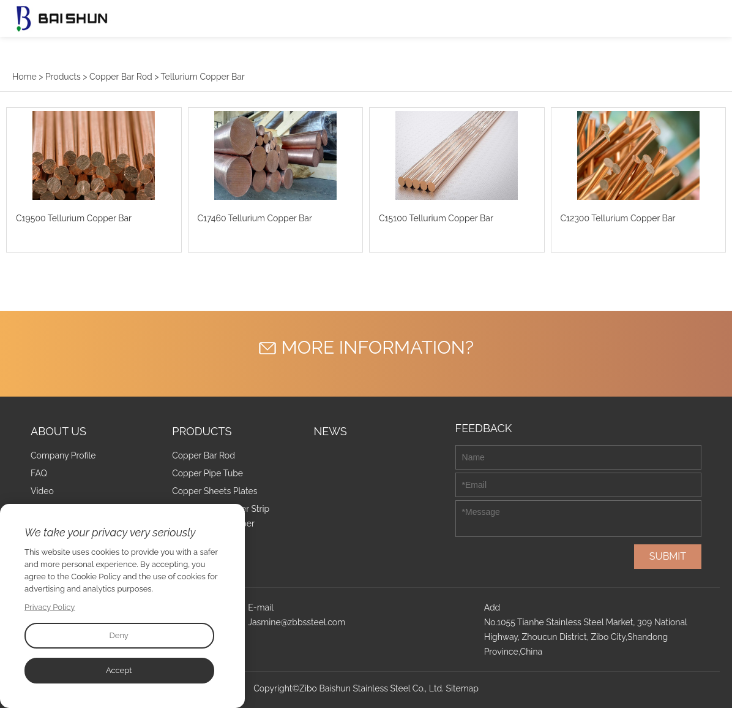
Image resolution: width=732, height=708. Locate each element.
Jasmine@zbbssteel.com (296, 622)
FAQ (39, 473)
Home (24, 77)
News (329, 431)
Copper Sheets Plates (214, 491)
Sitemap (462, 688)
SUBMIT (667, 556)
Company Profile (63, 455)
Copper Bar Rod (120, 77)
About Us (58, 431)
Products (63, 77)
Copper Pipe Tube (207, 473)
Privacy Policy (49, 607)
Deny (118, 635)
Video (42, 491)
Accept (119, 670)
